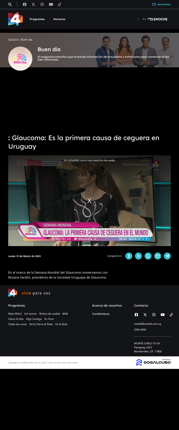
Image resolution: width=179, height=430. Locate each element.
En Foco (49, 319)
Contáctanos (101, 314)
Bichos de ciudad (49, 313)
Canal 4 (13, 39)
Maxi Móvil (15, 313)
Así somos (30, 313)
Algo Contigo (34, 319)
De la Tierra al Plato (41, 324)
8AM (65, 313)
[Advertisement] (89, 104)
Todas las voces (17, 324)
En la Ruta (61, 324)
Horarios (59, 19)
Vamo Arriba (15, 319)
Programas (37, 19)
